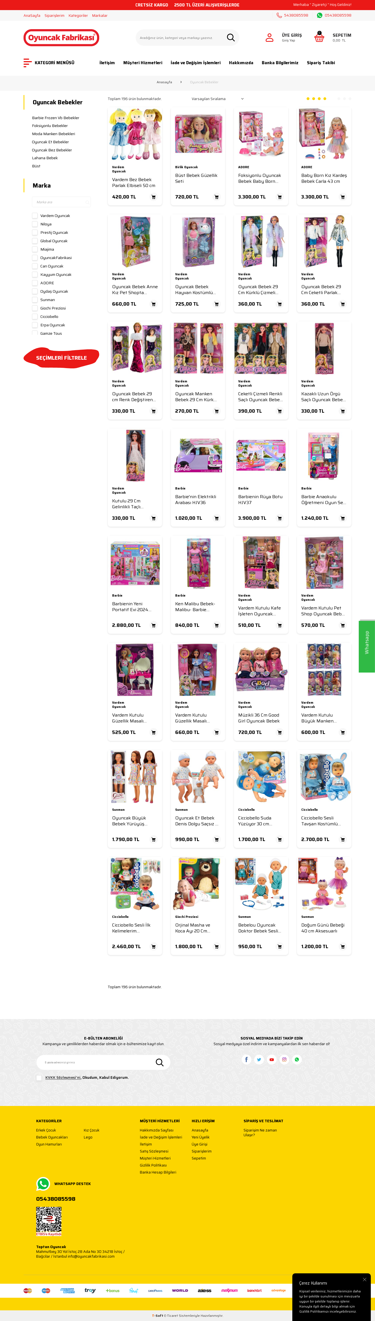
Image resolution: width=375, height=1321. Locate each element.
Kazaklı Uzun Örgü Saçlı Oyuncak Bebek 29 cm (323, 397)
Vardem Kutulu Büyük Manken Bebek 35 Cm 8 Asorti (323, 718)
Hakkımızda (241, 62)
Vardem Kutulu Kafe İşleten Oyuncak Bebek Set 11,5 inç (259, 611)
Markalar (100, 16)
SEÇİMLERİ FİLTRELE (61, 358)
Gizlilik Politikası (153, 1165)
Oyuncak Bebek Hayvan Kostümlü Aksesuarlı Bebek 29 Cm (196, 290)
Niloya (42, 224)
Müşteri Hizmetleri (142, 62)
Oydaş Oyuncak (50, 291)
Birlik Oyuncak (186, 167)
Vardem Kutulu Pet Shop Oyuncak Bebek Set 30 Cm (324, 611)
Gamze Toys (47, 333)
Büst (36, 166)
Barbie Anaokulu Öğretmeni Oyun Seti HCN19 (323, 500)
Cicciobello (45, 316)
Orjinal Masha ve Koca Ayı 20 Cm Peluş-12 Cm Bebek (195, 928)
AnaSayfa (32, 16)
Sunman (43, 300)
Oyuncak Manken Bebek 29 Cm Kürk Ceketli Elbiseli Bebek (197, 397)
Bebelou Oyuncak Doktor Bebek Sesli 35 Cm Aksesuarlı (258, 928)
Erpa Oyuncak (48, 325)
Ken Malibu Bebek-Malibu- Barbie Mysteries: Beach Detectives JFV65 (195, 607)
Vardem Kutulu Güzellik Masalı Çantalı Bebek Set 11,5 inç (198, 718)
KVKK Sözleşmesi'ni (62, 1078)
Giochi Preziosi (49, 308)
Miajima (43, 249)
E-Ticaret (171, 1315)
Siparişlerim (54, 16)
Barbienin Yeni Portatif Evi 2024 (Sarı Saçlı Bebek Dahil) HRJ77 (130, 607)
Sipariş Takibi (321, 62)
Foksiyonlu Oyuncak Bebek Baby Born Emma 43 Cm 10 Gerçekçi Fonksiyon (259, 178)
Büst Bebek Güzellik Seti (196, 178)
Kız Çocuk (91, 1130)
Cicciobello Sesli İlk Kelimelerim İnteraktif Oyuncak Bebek (132, 928)
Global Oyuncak (50, 241)
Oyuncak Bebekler (58, 102)
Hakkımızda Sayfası (156, 1130)
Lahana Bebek (45, 158)
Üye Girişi (199, 1144)
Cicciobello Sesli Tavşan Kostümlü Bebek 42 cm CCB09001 (319, 821)
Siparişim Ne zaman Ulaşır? (260, 1133)
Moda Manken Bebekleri (53, 134)
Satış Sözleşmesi (154, 1151)
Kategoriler (78, 16)
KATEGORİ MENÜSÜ (49, 63)
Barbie (180, 489)
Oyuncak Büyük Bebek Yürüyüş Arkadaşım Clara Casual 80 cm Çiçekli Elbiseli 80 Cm (133, 821)
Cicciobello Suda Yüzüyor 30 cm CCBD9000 (254, 821)
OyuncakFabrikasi (52, 258)
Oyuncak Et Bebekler (50, 142)
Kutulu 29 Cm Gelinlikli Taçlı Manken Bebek (128, 504)
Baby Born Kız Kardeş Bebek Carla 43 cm (324, 178)
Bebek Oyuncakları (52, 1137)
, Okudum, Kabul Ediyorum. (82, 1078)
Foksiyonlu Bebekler (50, 126)
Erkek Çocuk (46, 1130)
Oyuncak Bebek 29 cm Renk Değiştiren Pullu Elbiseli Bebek (133, 397)
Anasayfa (164, 82)
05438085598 (334, 15)
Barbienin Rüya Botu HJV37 (260, 500)
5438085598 (292, 15)
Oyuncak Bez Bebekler (52, 150)
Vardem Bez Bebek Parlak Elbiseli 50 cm (133, 183)
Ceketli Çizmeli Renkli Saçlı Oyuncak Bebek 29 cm (260, 397)
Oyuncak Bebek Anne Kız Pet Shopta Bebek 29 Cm (135, 290)
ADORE (43, 283)
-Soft (158, 1315)
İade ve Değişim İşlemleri (196, 62)
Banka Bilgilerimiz (280, 62)
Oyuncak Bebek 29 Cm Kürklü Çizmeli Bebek (258, 290)
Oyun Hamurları (49, 1144)
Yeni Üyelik (201, 1137)
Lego (88, 1137)
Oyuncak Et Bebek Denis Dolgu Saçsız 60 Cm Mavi (198, 821)
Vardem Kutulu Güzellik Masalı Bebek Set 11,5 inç (130, 718)
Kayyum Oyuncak (51, 274)
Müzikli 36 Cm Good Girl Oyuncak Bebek (259, 718)
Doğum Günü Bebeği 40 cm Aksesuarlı (322, 928)
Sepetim (199, 1158)
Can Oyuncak (47, 266)
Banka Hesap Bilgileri (158, 1172)
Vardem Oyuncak (51, 216)
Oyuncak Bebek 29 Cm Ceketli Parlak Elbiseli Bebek (321, 290)
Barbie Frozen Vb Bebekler (55, 118)
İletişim (107, 62)
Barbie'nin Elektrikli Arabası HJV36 (195, 500)
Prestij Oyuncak (50, 232)
